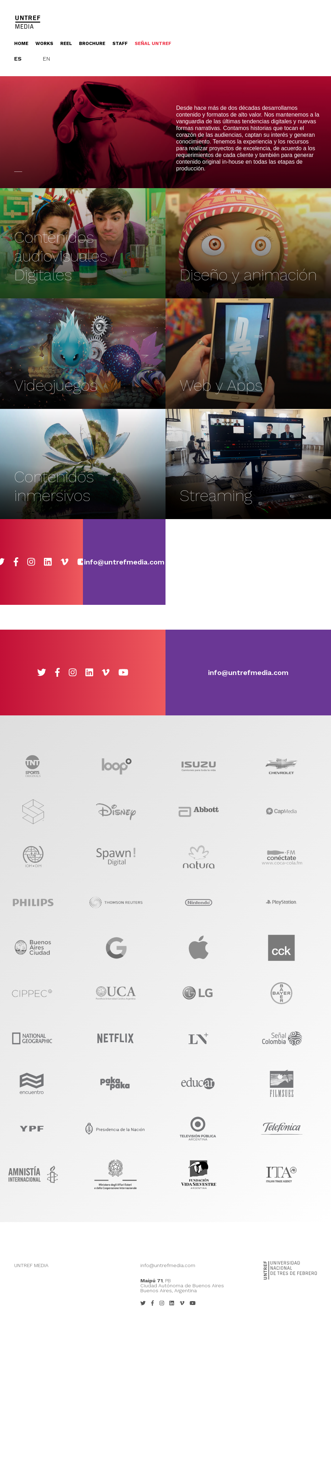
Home (21, 43)
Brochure (92, 43)
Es (18, 58)
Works (44, 43)
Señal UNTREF (153, 43)
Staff (120, 43)
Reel (66, 43)
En (46, 58)
